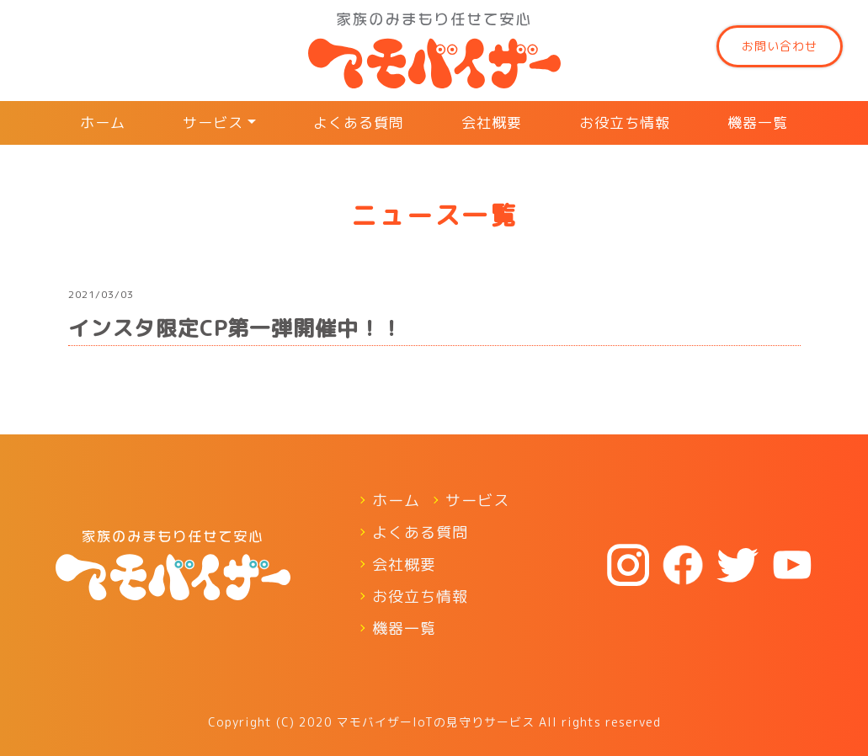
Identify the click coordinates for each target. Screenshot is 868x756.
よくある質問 (358, 122)
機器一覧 (757, 122)
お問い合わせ (779, 46)
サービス (213, 122)
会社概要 (491, 122)
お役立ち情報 (624, 122)
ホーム (102, 122)
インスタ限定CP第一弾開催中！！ (235, 328)
